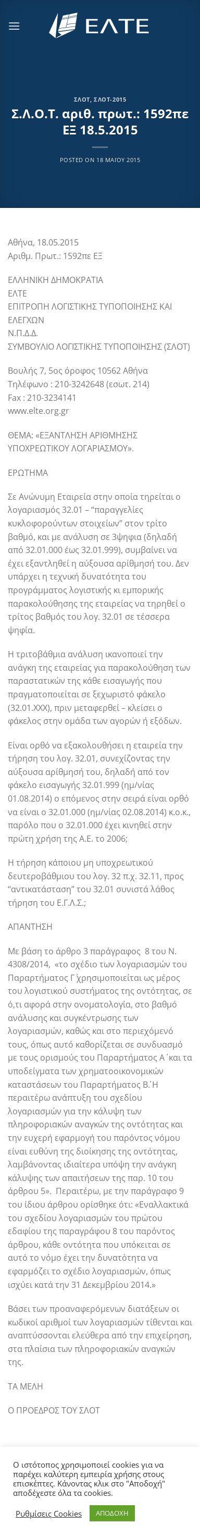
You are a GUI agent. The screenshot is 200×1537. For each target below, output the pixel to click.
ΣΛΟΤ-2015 (110, 99)
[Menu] (14, 26)
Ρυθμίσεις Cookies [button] (49, 1513)
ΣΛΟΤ (82, 99)
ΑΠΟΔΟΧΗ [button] (112, 1513)
